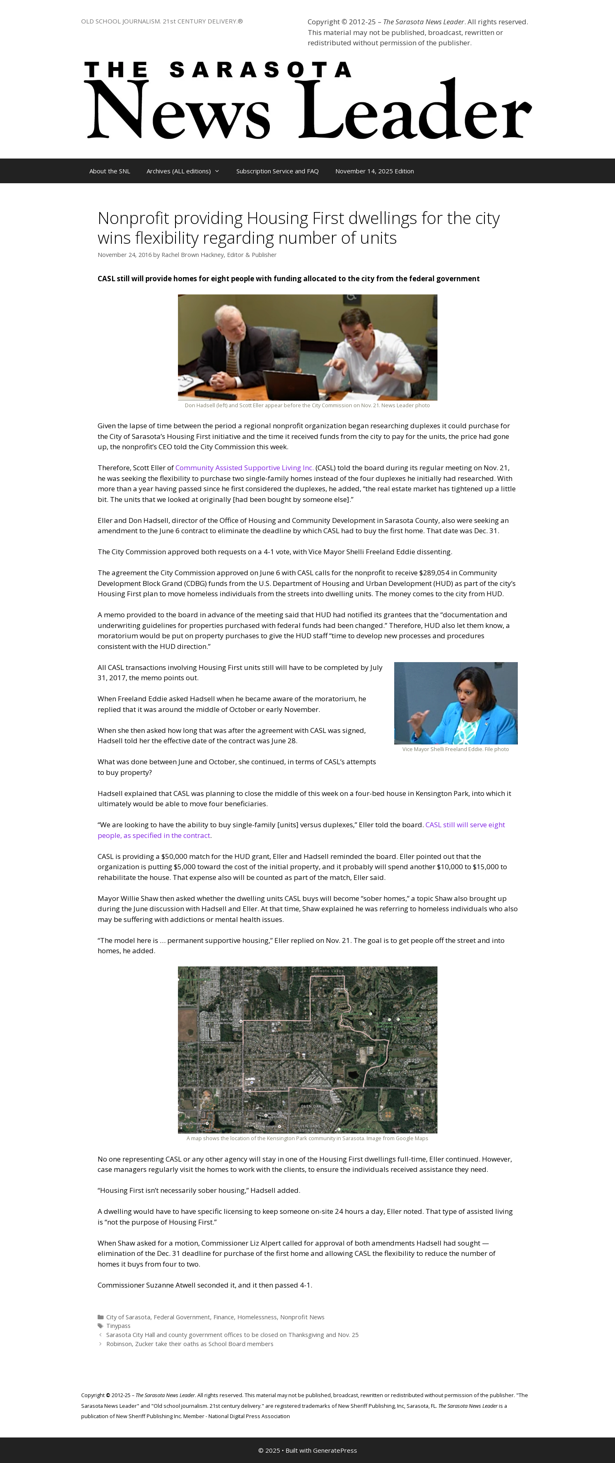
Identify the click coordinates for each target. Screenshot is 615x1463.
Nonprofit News (302, 1317)
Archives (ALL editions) (187, 171)
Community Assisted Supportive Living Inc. (244, 467)
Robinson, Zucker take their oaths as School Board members (190, 1344)
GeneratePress (335, 1450)
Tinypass (118, 1326)
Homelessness (257, 1317)
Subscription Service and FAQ (277, 171)
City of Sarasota (128, 1317)
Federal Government (182, 1317)
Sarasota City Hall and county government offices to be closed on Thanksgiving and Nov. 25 (232, 1335)
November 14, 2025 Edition (374, 171)
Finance (223, 1317)
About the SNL (109, 171)
